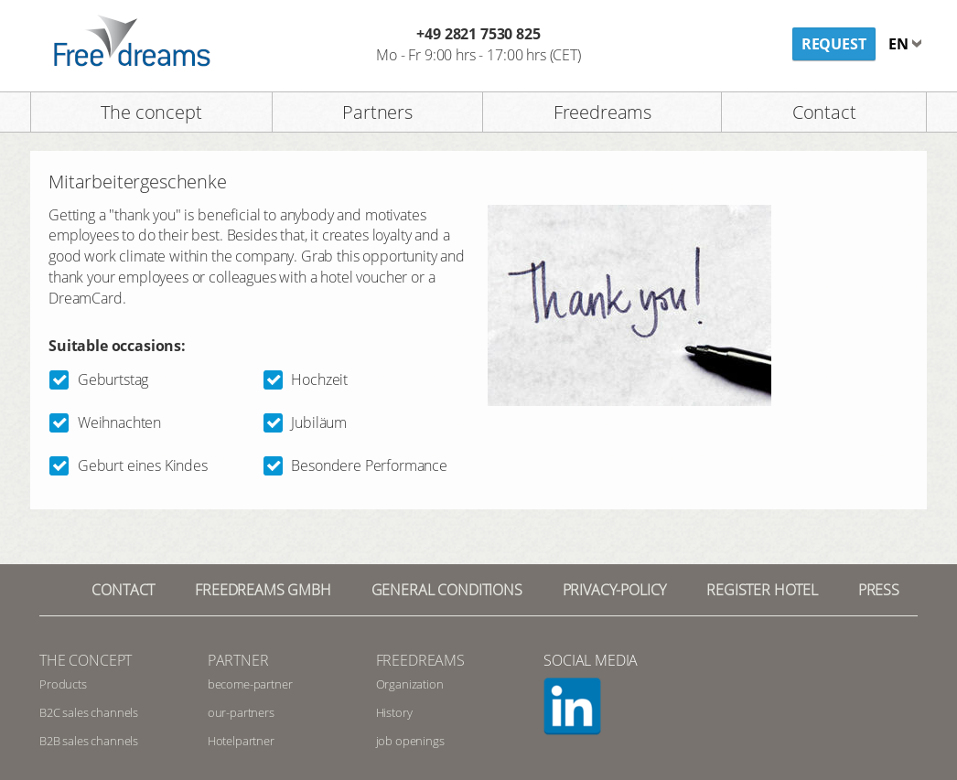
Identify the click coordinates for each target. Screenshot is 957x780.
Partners (377, 112)
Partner (238, 660)
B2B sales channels (88, 740)
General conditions (446, 590)
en (900, 44)
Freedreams (602, 112)
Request (833, 44)
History (394, 712)
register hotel (762, 590)
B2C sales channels (88, 712)
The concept (151, 112)
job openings (410, 740)
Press (878, 590)
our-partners (241, 712)
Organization (410, 684)
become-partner (250, 684)
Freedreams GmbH (263, 590)
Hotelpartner (241, 740)
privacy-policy (615, 590)
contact (123, 590)
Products (63, 684)
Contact (824, 112)
